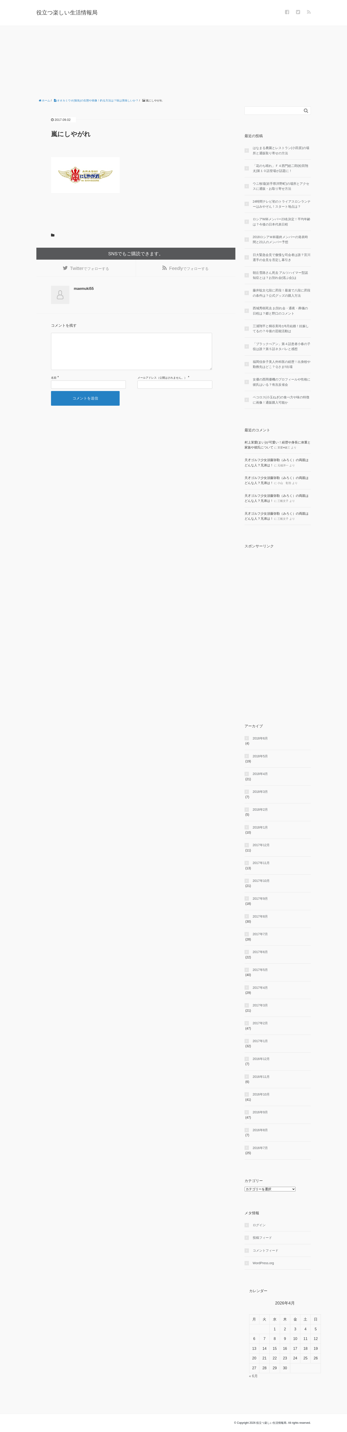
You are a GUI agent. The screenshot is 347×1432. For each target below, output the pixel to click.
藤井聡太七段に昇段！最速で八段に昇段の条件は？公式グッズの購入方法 (281, 292)
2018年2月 (260, 809)
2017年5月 (260, 970)
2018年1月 (260, 827)
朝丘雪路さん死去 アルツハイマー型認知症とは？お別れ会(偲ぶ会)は (280, 275)
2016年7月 (260, 1148)
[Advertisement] (173, 60)
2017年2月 (260, 1023)
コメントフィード (265, 1250)
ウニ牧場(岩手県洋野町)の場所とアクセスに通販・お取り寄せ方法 (281, 186)
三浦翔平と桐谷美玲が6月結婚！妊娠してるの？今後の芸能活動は (281, 328)
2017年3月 (260, 1005)
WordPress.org (263, 1263)
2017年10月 (261, 881)
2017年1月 (260, 1041)
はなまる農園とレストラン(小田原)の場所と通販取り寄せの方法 (281, 150)
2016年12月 (261, 1059)
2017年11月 (261, 863)
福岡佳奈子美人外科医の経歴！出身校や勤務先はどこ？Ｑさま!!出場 (281, 364)
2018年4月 (260, 774)
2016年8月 (260, 1130)
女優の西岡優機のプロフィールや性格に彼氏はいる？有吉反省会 (281, 382)
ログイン (259, 1225)
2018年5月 (260, 756)
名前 (53, 388)
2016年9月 (260, 1112)
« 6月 (253, 1376)
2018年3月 (260, 791)
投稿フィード (262, 1237)
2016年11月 (261, 1077)
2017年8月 (260, 916)
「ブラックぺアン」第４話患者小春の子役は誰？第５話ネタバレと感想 (281, 346)
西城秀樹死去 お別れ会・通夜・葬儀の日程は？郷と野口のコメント (280, 310)
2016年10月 (261, 1094)
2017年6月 (260, 952)
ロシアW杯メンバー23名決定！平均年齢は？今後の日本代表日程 (282, 221)
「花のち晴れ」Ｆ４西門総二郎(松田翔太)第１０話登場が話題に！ (280, 168)
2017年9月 (260, 898)
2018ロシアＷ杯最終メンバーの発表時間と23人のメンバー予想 (280, 239)
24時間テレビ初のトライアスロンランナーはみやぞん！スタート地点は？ (282, 204)
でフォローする (89, 270)
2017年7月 (260, 934)
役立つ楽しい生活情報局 (66, 12)
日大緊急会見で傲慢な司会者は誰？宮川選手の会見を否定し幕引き (281, 257)
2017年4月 (260, 987)
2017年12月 (261, 845)
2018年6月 (260, 738)
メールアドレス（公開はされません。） (162, 388)
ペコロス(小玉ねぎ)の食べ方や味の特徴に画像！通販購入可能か (281, 399)
